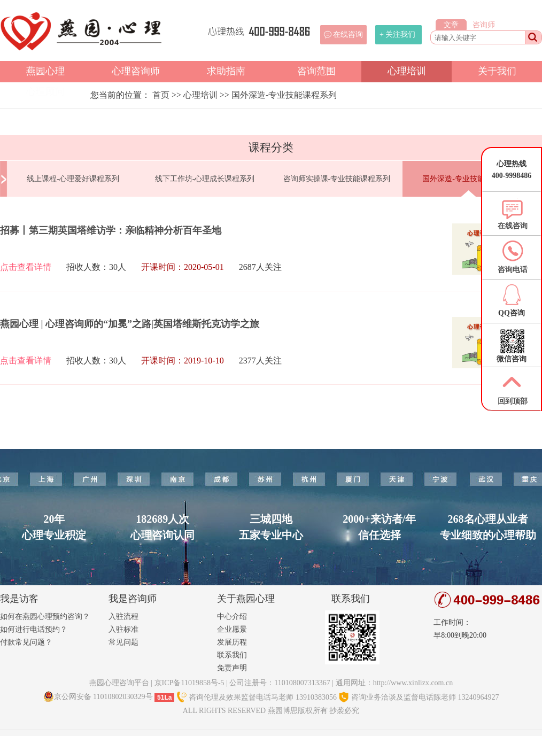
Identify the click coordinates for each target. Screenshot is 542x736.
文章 (451, 25)
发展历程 (232, 642)
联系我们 (232, 655)
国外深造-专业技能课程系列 (284, 94)
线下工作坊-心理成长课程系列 (205, 179)
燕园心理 (45, 71)
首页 (160, 94)
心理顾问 (45, 91)
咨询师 (484, 25)
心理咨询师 (136, 71)
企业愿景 (232, 629)
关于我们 (497, 71)
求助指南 (226, 71)
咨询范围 (316, 71)
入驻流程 (123, 617)
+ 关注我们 (397, 34)
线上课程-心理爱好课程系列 (73, 179)
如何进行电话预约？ (33, 629)
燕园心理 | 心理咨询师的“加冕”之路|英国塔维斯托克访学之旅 (129, 324)
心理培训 (407, 71)
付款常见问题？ (26, 642)
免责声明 (232, 668)
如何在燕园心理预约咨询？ (45, 617)
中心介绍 (232, 617)
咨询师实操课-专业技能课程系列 (337, 179)
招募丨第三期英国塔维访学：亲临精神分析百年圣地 (110, 230)
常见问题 (123, 642)
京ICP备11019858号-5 (189, 683)
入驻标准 (123, 629)
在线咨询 (348, 34)
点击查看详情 (25, 267)
